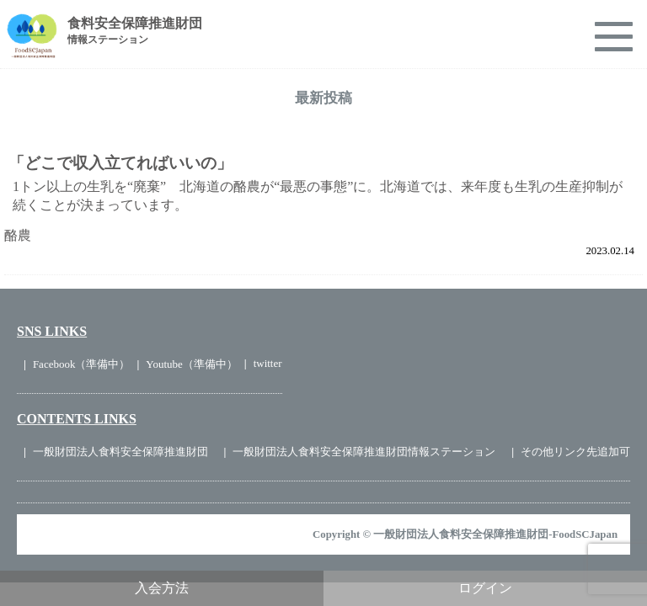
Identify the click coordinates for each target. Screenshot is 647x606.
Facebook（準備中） (82, 364)
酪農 (17, 235)
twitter (268, 363)
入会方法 (162, 588)
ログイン (485, 588)
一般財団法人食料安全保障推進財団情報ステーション (364, 451)
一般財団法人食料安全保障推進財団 (120, 451)
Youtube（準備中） (191, 364)
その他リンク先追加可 (575, 451)
